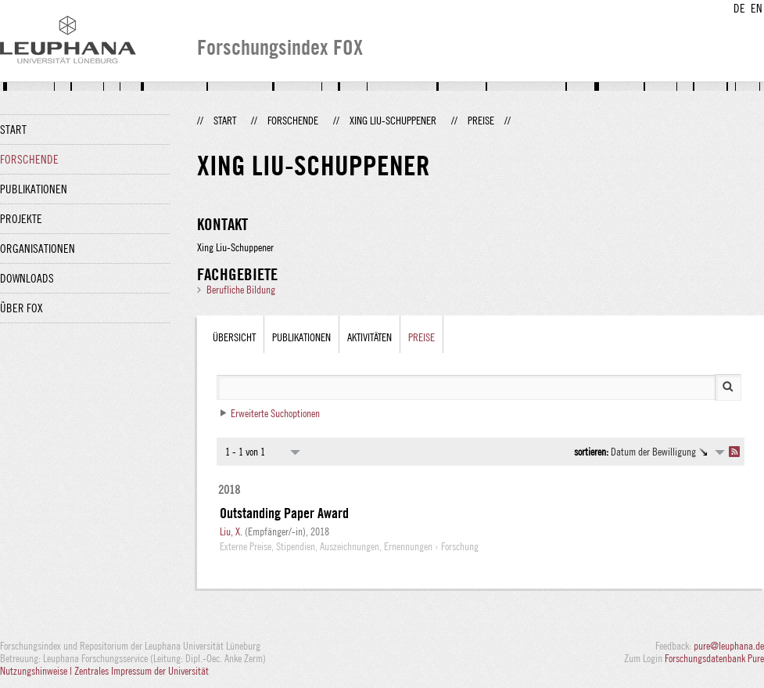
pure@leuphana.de (729, 645)
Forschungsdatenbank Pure (714, 658)
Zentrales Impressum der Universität (141, 671)
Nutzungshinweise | (37, 671)
